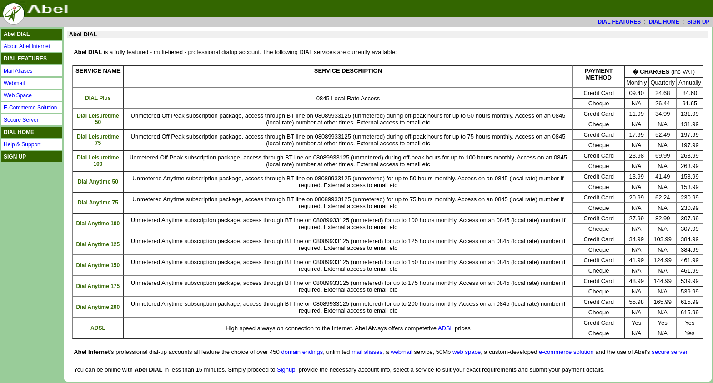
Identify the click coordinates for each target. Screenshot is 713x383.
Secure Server (21, 120)
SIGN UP (698, 22)
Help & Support (22, 144)
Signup (286, 369)
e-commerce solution (566, 351)
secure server (669, 351)
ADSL (445, 328)
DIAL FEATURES (619, 22)
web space (466, 351)
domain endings (302, 351)
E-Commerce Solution (30, 107)
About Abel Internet (27, 46)
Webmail (14, 83)
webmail (401, 351)
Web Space (18, 95)
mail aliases (366, 351)
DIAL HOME (664, 22)
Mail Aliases (18, 71)
